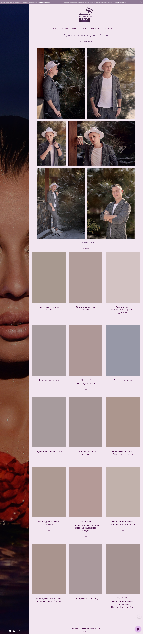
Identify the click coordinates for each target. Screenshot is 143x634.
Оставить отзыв (85, 41)
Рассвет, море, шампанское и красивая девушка (122, 312)
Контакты (109, 29)
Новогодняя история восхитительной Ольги (123, 525)
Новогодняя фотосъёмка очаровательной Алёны (48, 602)
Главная (84, 29)
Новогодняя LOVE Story (86, 601)
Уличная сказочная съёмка (86, 455)
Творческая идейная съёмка (48, 311)
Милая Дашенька (86, 386)
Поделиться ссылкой (87, 245)
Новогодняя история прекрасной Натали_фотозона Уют (123, 607)
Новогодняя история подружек (48, 525)
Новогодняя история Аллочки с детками (123, 455)
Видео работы (96, 29)
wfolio (87, 631)
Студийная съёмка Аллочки (85, 311)
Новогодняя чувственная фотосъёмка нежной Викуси (86, 530)
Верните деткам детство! (49, 454)
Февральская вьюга (49, 382)
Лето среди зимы (123, 382)
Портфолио (53, 29)
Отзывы (119, 29)
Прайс (74, 29)
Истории (65, 29)
